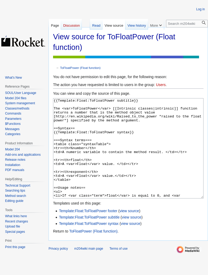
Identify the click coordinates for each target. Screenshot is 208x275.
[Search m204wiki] (187, 23)
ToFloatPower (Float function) (80, 67)
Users (161, 85)
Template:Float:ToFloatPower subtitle (89, 237)
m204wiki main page (88, 268)
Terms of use (119, 268)
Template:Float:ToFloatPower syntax (89, 243)
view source (129, 231)
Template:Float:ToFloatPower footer (88, 231)
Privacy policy (58, 268)
